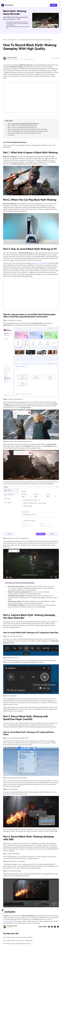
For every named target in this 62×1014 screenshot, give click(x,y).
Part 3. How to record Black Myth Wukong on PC (22, 127)
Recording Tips (12, 39)
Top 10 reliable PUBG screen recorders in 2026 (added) (17, 940)
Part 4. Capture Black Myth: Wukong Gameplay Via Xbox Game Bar (27, 129)
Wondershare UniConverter (39, 263)
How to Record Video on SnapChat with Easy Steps (17, 943)
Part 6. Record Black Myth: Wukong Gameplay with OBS (24, 133)
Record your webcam (36, 592)
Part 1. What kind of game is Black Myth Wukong (23, 124)
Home (4, 39)
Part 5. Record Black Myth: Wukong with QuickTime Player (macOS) (28, 131)
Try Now (53, 5)
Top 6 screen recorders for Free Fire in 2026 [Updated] (17, 937)
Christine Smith (12, 57)
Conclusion (11, 135)
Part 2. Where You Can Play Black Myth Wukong (22, 125)
